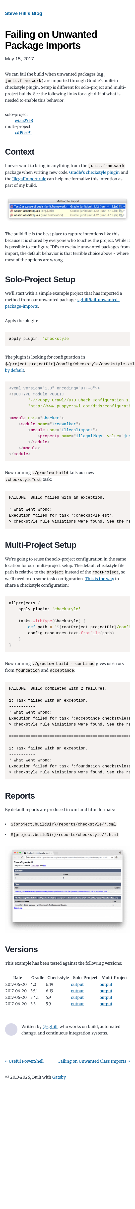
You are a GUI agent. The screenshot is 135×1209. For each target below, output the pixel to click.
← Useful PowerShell (24, 1058)
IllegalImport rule (29, 178)
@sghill (50, 1023)
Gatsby (59, 1074)
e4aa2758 (24, 120)
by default (14, 369)
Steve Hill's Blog (23, 13)
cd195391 (23, 132)
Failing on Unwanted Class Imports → (94, 1058)
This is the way (99, 577)
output (77, 981)
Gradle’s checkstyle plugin (94, 171)
